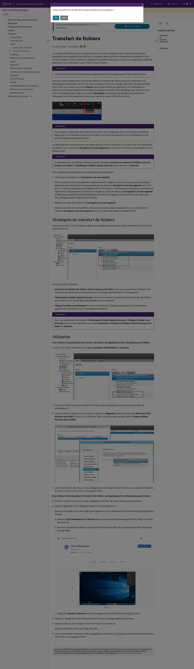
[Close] (142, 5)
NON (64, 18)
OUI (56, 18)
